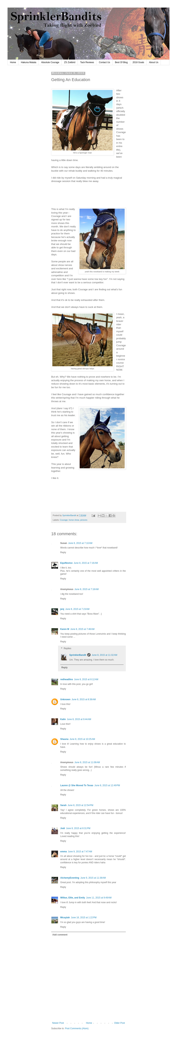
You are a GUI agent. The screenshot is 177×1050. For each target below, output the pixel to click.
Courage (64, 520)
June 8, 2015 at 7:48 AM (82, 629)
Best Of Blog (121, 62)
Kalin (63, 719)
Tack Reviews (87, 62)
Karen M (64, 629)
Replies (67, 648)
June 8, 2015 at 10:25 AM (82, 739)
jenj (62, 609)
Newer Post (58, 1023)
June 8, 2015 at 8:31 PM (78, 828)
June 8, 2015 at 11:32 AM (104, 655)
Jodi (62, 828)
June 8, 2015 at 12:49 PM (107, 785)
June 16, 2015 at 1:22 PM (84, 917)
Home (13, 62)
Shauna (64, 739)
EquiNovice (66, 563)
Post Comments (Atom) (76, 1028)
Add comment (59, 934)
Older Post (119, 1023)
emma (63, 851)
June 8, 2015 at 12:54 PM (80, 805)
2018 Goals (138, 62)
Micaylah (65, 917)
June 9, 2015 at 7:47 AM (80, 851)
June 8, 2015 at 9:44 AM (79, 719)
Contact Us (104, 62)
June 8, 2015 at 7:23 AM (77, 609)
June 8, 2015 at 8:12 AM (86, 679)
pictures (83, 520)
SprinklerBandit (77, 655)
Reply (63, 552)
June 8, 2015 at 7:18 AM (86, 589)
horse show (74, 520)
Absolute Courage (50, 62)
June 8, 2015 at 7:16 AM (86, 563)
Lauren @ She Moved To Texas (76, 785)
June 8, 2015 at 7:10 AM (80, 543)
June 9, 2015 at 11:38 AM (93, 878)
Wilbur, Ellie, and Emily (72, 897)
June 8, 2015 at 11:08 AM (87, 762)
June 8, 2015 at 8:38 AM (84, 699)
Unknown (65, 699)
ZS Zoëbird (69, 62)
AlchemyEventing (69, 878)
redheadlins (66, 679)
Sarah (63, 805)
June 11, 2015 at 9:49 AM (98, 897)
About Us (153, 62)
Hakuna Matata (28, 62)
